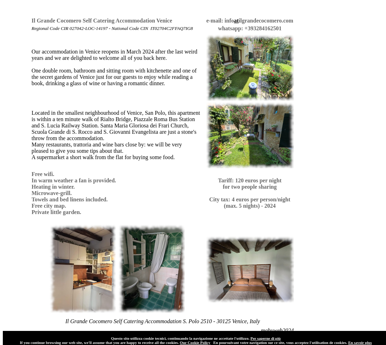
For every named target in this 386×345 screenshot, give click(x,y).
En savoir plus (360, 342)
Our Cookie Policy (195, 342)
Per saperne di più (265, 338)
